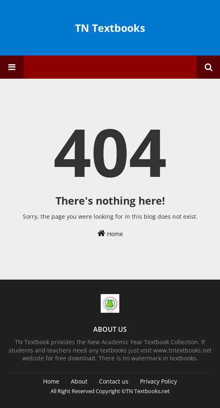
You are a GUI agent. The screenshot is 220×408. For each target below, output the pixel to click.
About (79, 381)
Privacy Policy (158, 381)
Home (110, 233)
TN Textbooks (110, 28)
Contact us (113, 381)
